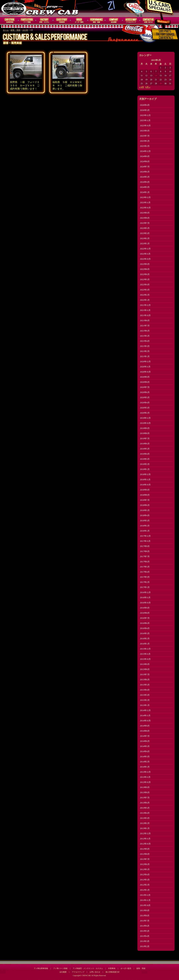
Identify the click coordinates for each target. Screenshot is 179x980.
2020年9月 (145, 377)
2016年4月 (145, 628)
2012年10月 (145, 844)
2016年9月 (145, 608)
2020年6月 (145, 392)
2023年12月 (145, 197)
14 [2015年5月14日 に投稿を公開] (156, 75)
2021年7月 (145, 325)
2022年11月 (145, 254)
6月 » (148, 87)
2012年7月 (145, 859)
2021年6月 (145, 331)
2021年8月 (145, 320)
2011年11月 (145, 900)
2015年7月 (145, 674)
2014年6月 (145, 741)
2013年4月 (145, 813)
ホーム (6, 30)
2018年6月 (145, 505)
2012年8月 (145, 854)
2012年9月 (145, 849)
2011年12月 (145, 895)
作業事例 (61, 20)
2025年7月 (145, 136)
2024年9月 (145, 156)
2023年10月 (145, 207)
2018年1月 (145, 531)
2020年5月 (145, 397)
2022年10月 (145, 259)
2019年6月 (145, 443)
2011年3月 (145, 941)
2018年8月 (145, 495)
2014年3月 (145, 756)
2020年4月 (145, 402)
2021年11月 (145, 310)
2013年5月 (145, 808)
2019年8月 (145, 433)
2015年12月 (145, 649)
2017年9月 (145, 546)
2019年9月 (145, 428)
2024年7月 (145, 166)
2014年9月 (145, 726)
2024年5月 (145, 177)
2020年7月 (145, 387)
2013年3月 (145, 818)
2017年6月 (145, 561)
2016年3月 (145, 633)
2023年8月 (145, 218)
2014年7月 (145, 736)
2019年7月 (145, 438)
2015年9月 (145, 664)
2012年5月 (145, 869)
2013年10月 (145, 782)
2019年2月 (145, 464)
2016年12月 (145, 592)
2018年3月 (145, 520)
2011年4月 (145, 936)
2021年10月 (145, 315)
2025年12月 (145, 115)
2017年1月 (145, 587)
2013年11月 (145, 777)
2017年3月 (145, 577)
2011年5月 (145, 931)
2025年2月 (145, 146)
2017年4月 (145, 572)
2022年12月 (145, 248)
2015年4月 (145, 690)
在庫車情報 (9, 20)
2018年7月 (145, 500)
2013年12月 (145, 772)
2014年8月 (145, 731)
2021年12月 (145, 305)
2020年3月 (145, 408)
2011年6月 (145, 926)
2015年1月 (145, 705)
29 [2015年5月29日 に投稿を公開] (161, 83)
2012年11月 (145, 838)
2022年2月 (145, 295)
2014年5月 (145, 746)
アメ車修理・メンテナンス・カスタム (88, 968)
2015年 (25, 30)
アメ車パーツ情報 (60, 968)
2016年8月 (145, 613)
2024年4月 (145, 182)
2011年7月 (145, 921)
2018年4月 (145, 515)
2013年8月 (145, 792)
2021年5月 (145, 336)
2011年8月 (145, 915)
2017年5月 (145, 567)
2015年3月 (145, 695)
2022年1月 (145, 300)
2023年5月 (145, 228)
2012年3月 (145, 879)
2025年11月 (145, 120)
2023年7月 (145, 223)
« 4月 (141, 87)
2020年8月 (145, 382)
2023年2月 (145, 238)
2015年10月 (145, 659)
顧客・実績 (96, 20)
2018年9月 (145, 490)
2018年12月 (145, 474)
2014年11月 (145, 715)
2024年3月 (145, 187)
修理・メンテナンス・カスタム (44, 20)
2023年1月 (145, 243)
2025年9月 (145, 130)
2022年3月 (145, 290)
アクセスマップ (131, 20)
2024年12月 (145, 151)
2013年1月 (145, 828)
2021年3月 (145, 346)
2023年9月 (145, 213)
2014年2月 (145, 761)
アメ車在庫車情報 (41, 968)
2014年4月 (145, 751)
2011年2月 (145, 946)
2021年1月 (145, 356)
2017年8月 (145, 551)
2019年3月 (145, 459)
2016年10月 (145, 602)
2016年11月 (145, 597)
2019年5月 (145, 449)
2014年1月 (145, 767)
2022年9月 (145, 264)
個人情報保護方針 (113, 972)
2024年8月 (145, 161)
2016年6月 (145, 623)
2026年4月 (145, 105)
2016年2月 (145, 638)
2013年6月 (145, 803)
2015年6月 (145, 679)
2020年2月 (145, 413)
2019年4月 (145, 454)
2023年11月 (145, 202)
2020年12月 (145, 361)
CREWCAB (14, 8)
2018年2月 (145, 525)
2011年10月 (145, 905)
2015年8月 (145, 669)
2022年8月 (145, 269)
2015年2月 (145, 700)
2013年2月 (145, 823)
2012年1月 (145, 890)
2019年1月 (145, 469)
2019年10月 (145, 423)
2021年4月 (145, 341)
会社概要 (114, 20)
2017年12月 (145, 536)
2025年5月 (145, 141)
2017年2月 (145, 582)
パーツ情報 (27, 20)
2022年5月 (145, 279)
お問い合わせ (148, 20)
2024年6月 (145, 172)
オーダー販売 (79, 20)
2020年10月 (145, 372)
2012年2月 (145, 885)
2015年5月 (145, 685)
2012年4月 (145, 874)
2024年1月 (145, 192)
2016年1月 (145, 643)
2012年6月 (145, 864)
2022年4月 (145, 284)
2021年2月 (145, 351)
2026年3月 (145, 110)
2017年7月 (145, 556)
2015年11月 (145, 654)
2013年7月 (145, 797)
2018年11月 (145, 479)
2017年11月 (145, 541)
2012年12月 (145, 833)
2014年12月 (145, 710)
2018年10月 (145, 484)
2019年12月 (145, 418)
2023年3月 (145, 233)
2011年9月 (145, 910)
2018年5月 (145, 510)
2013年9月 (145, 787)
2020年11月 (145, 366)
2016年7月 (145, 618)
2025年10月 (145, 125)
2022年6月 (145, 274)
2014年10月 (145, 720)
